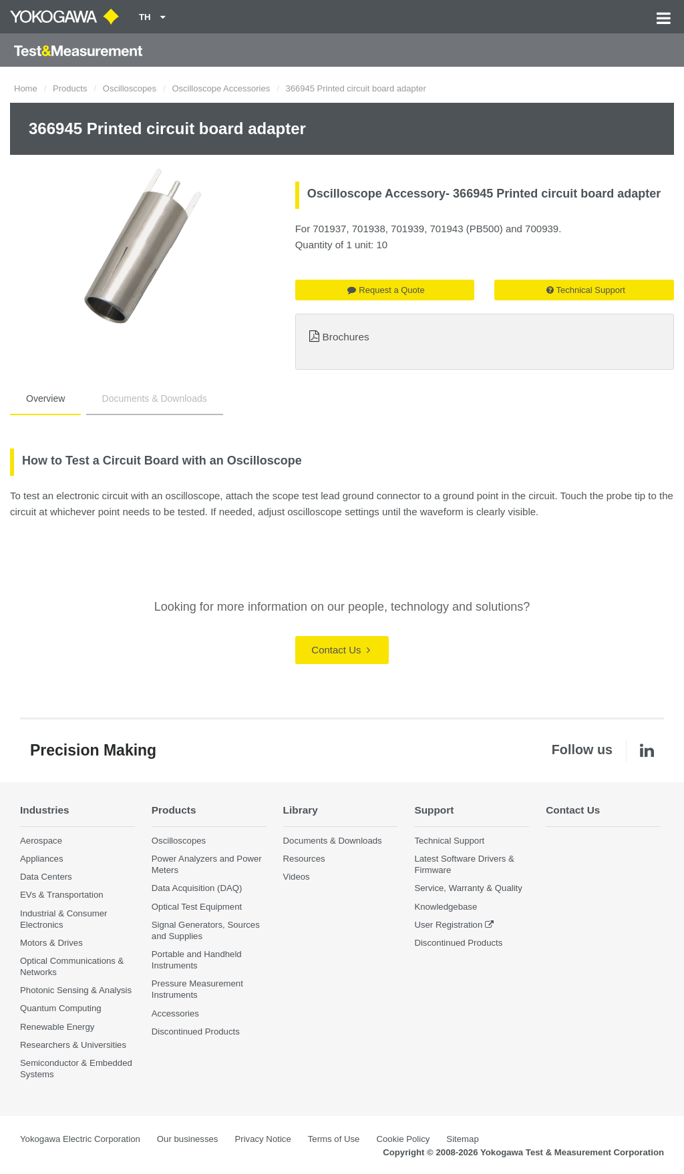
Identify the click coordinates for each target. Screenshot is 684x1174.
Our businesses (187, 1139)
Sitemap (462, 1139)
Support (434, 810)
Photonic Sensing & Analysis (76, 990)
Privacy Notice (262, 1139)
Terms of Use (334, 1139)
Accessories (175, 1013)
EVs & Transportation (62, 895)
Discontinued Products (196, 1031)
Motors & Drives (51, 943)
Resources (304, 859)
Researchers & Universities (73, 1045)
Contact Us (340, 649)
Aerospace (41, 841)
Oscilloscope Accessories (221, 88)
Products (70, 88)
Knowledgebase (445, 907)
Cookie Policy (403, 1139)
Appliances (41, 859)
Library (300, 810)
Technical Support (585, 290)
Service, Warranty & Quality (468, 888)
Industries (44, 810)
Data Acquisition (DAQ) (197, 888)
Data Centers (46, 877)
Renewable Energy (57, 1027)
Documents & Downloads (154, 398)
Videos (296, 877)
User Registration (448, 925)
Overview (45, 398)
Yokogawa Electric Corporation (80, 1139)
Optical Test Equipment (197, 907)
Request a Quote (385, 290)
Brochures (346, 336)
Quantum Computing (61, 1008)
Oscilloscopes (129, 88)
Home (25, 88)
